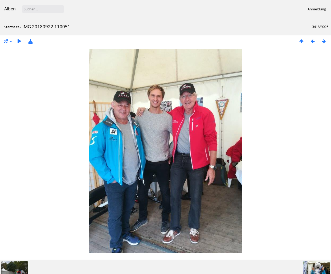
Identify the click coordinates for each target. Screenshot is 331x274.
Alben (10, 9)
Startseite (11, 26)
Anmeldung (317, 9)
